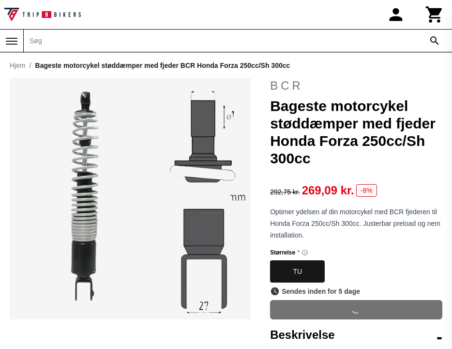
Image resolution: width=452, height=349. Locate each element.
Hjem (18, 65)
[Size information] (304, 252)
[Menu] (11, 41)
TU (297, 271)
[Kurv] (434, 14)
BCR (286, 85)
